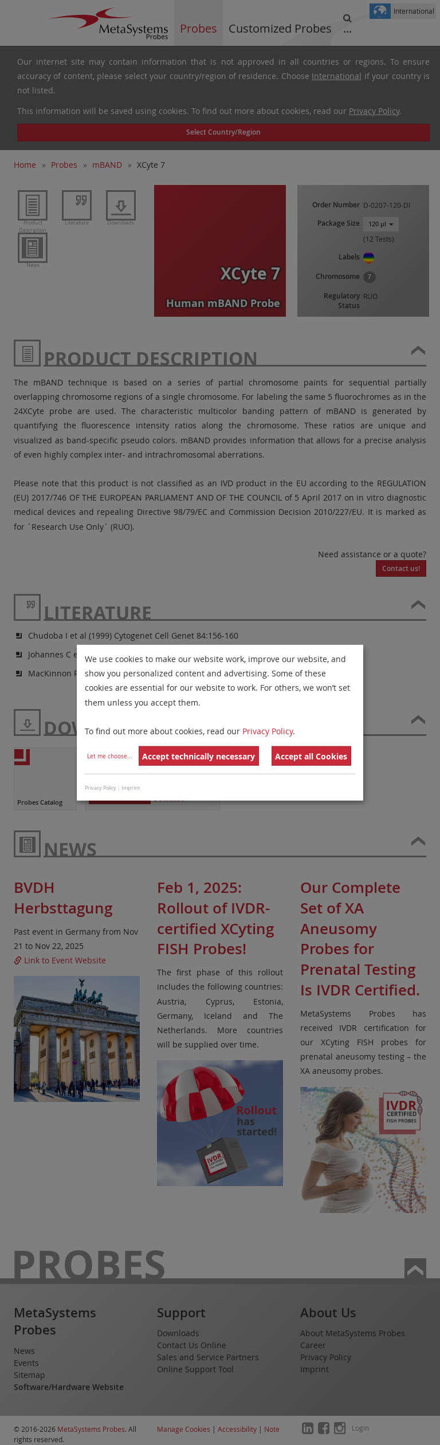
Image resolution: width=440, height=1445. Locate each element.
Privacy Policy (267, 731)
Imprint (130, 788)
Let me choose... (109, 756)
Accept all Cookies (311, 756)
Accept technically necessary (198, 756)
